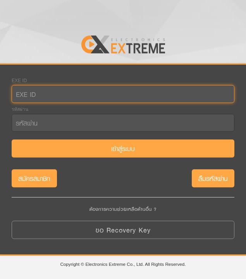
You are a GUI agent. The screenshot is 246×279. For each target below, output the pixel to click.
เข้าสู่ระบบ (123, 148)
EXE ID (19, 80)
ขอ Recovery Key (123, 229)
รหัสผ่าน (20, 109)
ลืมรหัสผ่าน (213, 178)
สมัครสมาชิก (34, 178)
